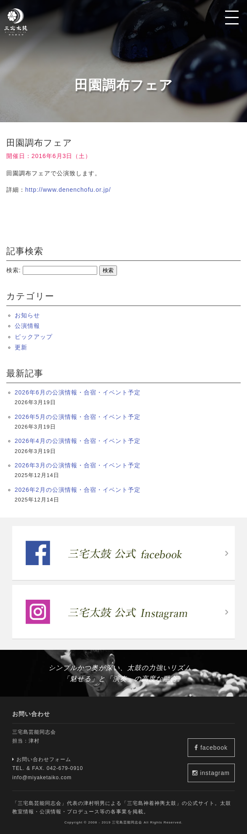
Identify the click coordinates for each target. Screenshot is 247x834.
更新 (21, 347)
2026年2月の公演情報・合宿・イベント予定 (78, 489)
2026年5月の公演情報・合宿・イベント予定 (78, 416)
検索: (13, 270)
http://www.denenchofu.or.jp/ (68, 189)
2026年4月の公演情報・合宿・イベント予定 (78, 440)
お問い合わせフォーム (41, 759)
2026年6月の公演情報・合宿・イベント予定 (78, 392)
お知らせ (27, 315)
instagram (210, 773)
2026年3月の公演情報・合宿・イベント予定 (78, 465)
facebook (211, 747)
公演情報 (27, 325)
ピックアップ (34, 336)
